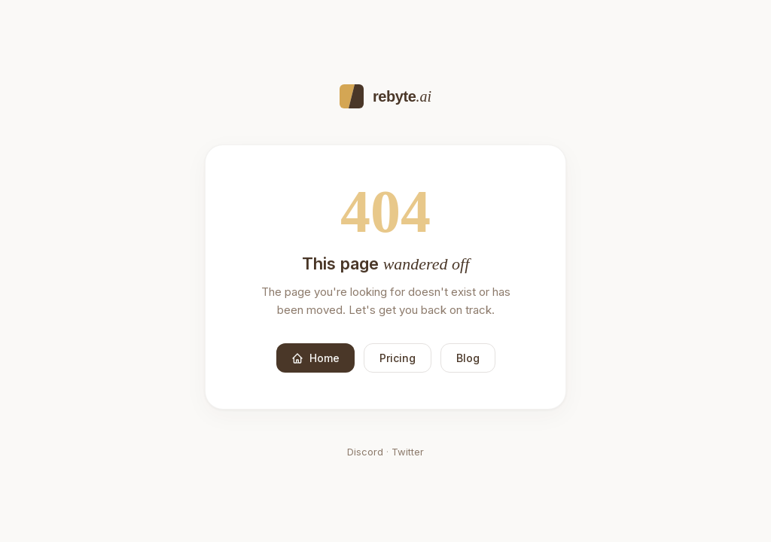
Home (315, 358)
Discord (365, 452)
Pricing (397, 358)
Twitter (408, 452)
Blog (468, 358)
